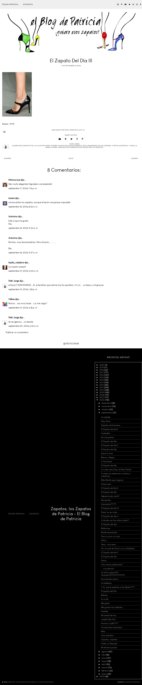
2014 (101, 380)
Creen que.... (107, 484)
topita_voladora (16, 262)
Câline (11, 299)
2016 (101, 375)
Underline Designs (132, 682)
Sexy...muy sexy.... (109, 544)
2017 (101, 372)
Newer (7, 158)
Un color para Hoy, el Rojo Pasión (116, 469)
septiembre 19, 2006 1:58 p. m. (23, 289)
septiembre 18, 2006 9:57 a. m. (23, 252)
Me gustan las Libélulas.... (113, 607)
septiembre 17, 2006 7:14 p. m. (22, 188)
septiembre (107, 412)
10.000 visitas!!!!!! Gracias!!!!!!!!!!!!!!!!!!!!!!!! (113, 573)
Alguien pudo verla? (110, 496)
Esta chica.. (106, 421)
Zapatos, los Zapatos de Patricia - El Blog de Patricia (71, 513)
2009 (102, 392)
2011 (101, 387)
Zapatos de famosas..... (112, 425)
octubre (105, 409)
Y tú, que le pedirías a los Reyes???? (118, 587)
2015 (101, 377)
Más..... (104, 631)
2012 (101, 385)
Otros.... (104, 540)
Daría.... (104, 560)
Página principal (10, 4)
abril (104, 664)
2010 (101, 390)
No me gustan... (108, 437)
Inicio (71, 158)
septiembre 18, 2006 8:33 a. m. (23, 206)
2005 (102, 676)
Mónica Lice (14, 180)
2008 (102, 395)
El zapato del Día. (109, 591)
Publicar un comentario (17, 332)
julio (104, 655)
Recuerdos (106, 500)
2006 (102, 400)
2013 (101, 382)
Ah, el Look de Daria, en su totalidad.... (119, 548)
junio (104, 658)
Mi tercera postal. (109, 647)
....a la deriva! (107, 568)
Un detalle (105, 417)
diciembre (106, 403)
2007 (102, 397)
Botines (104, 595)
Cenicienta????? (108, 504)
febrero (105, 670)
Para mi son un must (110, 536)
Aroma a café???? (109, 623)
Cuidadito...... (107, 433)
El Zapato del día (109, 449)
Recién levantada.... (110, 532)
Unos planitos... (108, 635)
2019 (101, 367)
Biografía (28, 4)
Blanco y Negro (108, 457)
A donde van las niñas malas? (115, 520)
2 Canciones (106, 461)
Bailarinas (105, 528)
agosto (105, 651)
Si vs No (104, 599)
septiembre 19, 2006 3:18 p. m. (23, 307)
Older (134, 158)
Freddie (104, 611)
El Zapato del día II (109, 429)
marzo (105, 667)
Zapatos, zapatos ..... (111, 639)
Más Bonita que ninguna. (112, 480)
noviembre (107, 406)
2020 (102, 365)
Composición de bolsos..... (113, 627)
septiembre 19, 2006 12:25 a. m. (23, 271)
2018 (101, 370)
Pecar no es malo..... (110, 512)
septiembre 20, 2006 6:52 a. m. (23, 326)
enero (104, 674)
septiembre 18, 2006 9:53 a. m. (23, 228)
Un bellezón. (106, 583)
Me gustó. (105, 603)
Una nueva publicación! (112, 564)
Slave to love (107, 453)
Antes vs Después (109, 643)
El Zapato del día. (109, 441)
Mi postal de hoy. (109, 615)
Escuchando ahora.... (110, 579)
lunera (11, 198)
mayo (104, 661)
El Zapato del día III (110, 508)
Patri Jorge (13, 281)
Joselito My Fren (108, 619)
